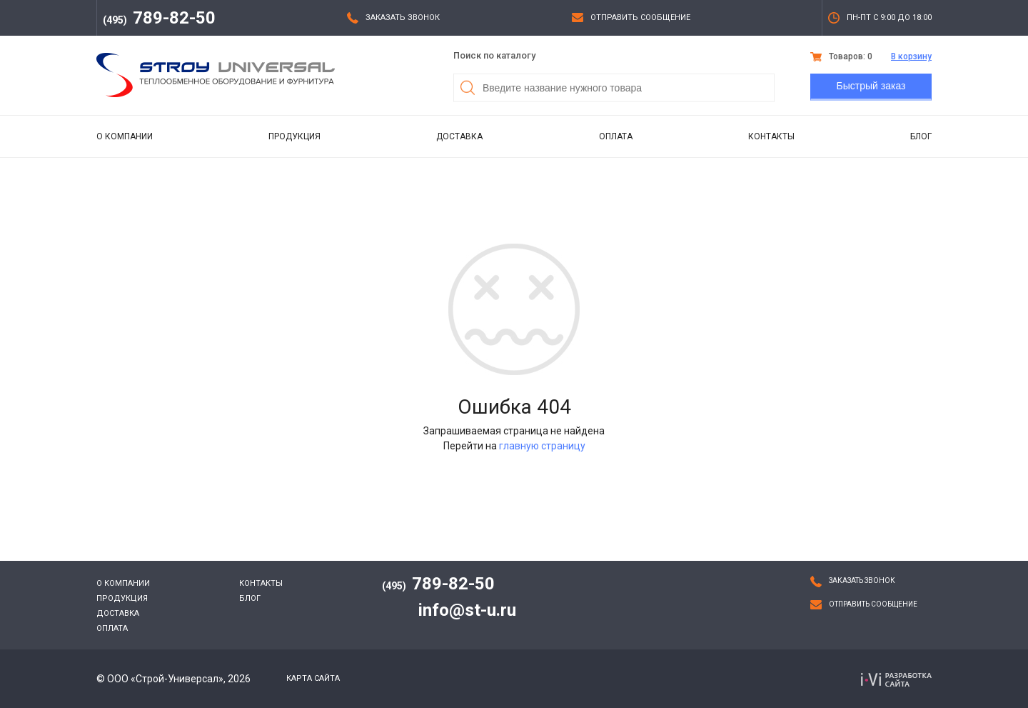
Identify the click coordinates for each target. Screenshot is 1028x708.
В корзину (911, 56)
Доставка (459, 136)
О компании (124, 136)
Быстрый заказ (871, 85)
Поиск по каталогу (494, 55)
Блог (921, 136)
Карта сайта (313, 678)
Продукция (294, 136)
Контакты (771, 136)
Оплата (616, 136)
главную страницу (542, 446)
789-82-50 (159, 18)
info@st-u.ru (467, 610)
